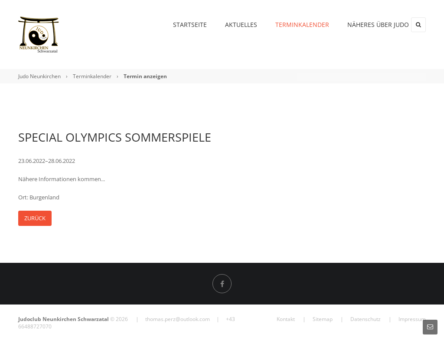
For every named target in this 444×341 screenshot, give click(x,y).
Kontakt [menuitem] (286, 319)
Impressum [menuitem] (412, 319)
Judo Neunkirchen (39, 76)
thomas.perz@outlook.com (177, 319)
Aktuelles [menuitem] (225, 24)
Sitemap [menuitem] (323, 319)
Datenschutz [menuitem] (365, 319)
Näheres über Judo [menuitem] (362, 24)
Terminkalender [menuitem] (286, 24)
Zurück (35, 218)
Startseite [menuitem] (174, 24)
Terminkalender (92, 76)
